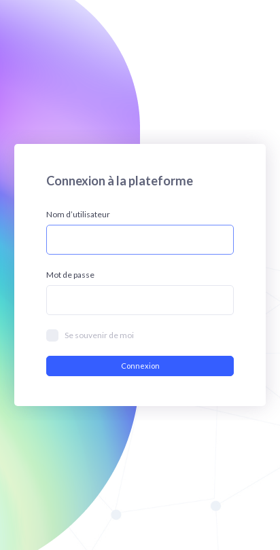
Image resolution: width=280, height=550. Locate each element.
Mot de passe (70, 275)
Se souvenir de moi (90, 335)
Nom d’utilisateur (78, 214)
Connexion (140, 365)
